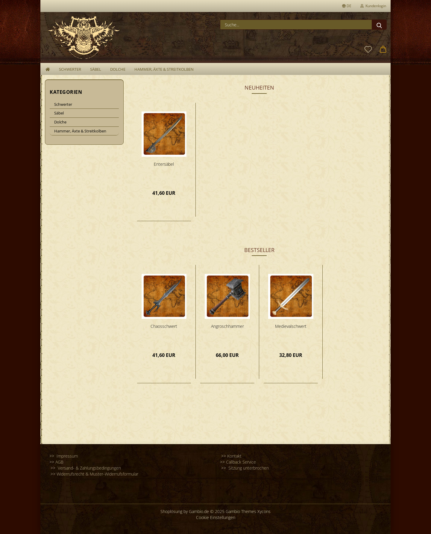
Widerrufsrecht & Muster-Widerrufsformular (97, 474)
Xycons (264, 511)
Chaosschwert (164, 326)
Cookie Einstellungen (215, 517)
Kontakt (234, 456)
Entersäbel (164, 164)
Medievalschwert (290, 326)
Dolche (117, 69)
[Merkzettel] (368, 49)
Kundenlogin (373, 5)
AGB (59, 462)
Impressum (66, 456)
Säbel (95, 69)
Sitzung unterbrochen (248, 468)
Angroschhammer (227, 326)
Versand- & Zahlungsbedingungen (89, 468)
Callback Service (241, 462)
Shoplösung (171, 511)
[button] (383, 49)
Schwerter (70, 69)
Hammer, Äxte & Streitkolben (164, 69)
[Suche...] (379, 24)
